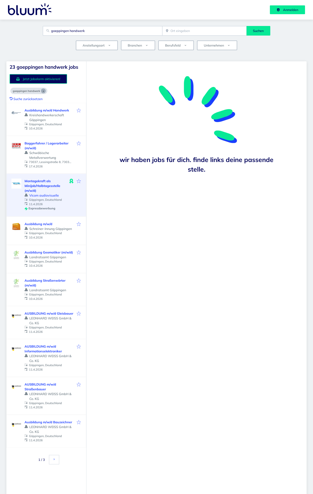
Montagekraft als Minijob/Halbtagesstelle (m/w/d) (42, 186)
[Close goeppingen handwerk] (43, 90)
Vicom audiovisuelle (44, 195)
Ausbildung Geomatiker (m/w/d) (49, 252)
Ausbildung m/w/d (38, 224)
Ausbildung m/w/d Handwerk (47, 110)
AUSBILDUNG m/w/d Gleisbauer (49, 313)
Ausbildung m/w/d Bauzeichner (48, 422)
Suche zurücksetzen (26, 99)
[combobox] (102, 31)
